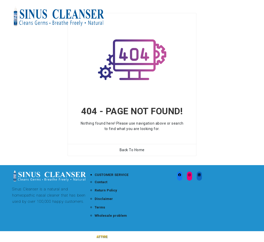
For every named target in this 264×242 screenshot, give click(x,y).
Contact (101, 182)
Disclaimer (104, 199)
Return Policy (106, 190)
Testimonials (219, 10)
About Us (153, 23)
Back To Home (132, 150)
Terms (100, 207)
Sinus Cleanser (31, 236)
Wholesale (123, 23)
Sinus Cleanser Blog (155, 10)
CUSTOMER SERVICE (112, 175)
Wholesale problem (111, 215)
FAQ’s (189, 10)
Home (120, 10)
